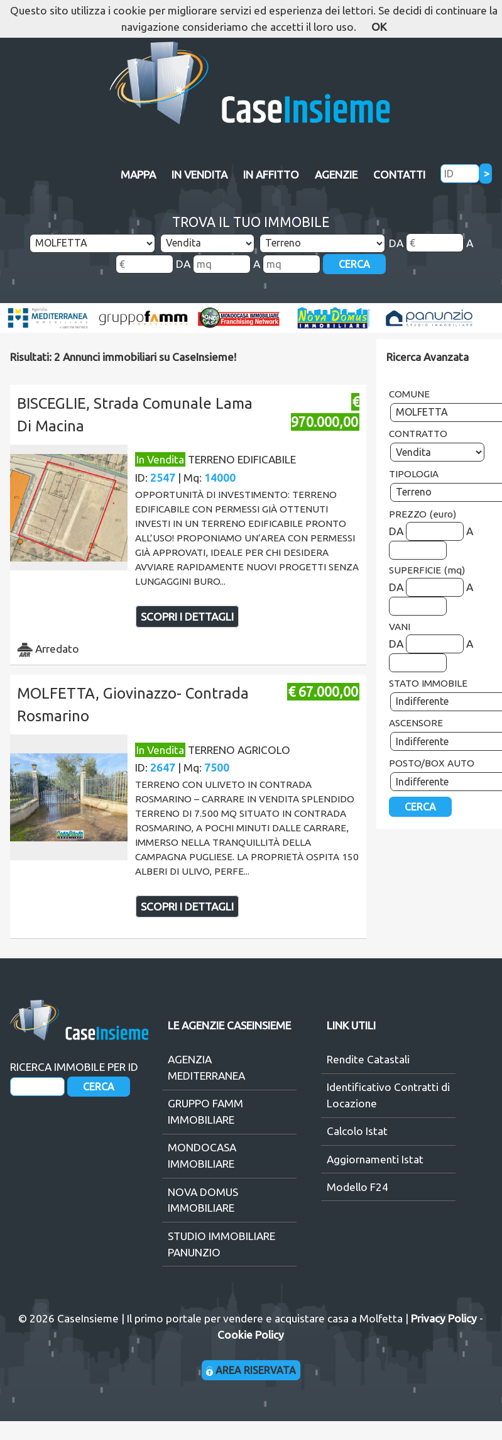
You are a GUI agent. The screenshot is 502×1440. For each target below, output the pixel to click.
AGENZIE (336, 174)
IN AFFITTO (271, 174)
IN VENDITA (199, 174)
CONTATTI (399, 174)
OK (378, 27)
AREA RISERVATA (251, 1370)
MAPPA (138, 174)
